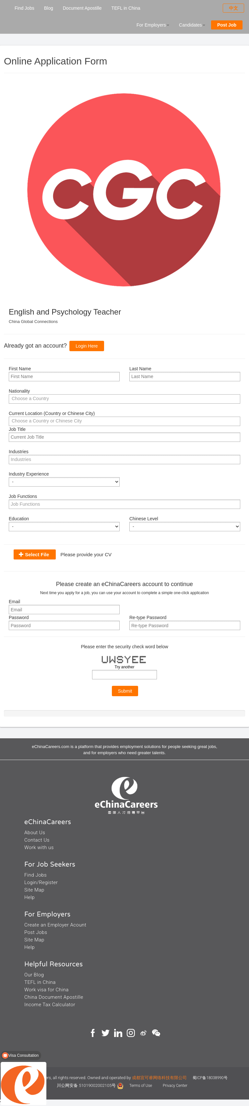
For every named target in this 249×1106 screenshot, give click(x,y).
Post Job (226, 25)
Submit (125, 691)
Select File (37, 554)
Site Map (34, 890)
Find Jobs (24, 8)
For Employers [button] (152, 25)
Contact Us (37, 840)
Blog (48, 8)
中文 (233, 8)
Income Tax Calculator (49, 1005)
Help (29, 897)
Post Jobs (35, 932)
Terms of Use (141, 1085)
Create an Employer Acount (55, 925)
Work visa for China (46, 990)
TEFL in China (126, 8)
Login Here (87, 346)
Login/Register (41, 882)
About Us (34, 832)
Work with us (39, 847)
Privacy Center (175, 1085)
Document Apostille (82, 8)
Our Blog (34, 975)
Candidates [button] (192, 25)
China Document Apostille (53, 997)
